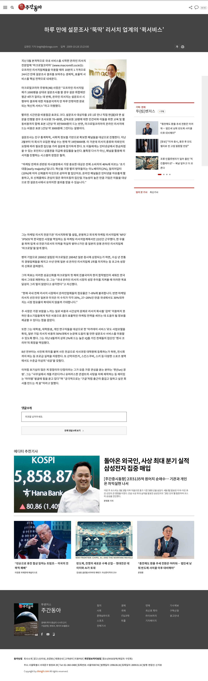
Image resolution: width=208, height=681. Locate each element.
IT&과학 (125, 615)
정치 (99, 605)
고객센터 (69, 659)
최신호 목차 (151, 610)
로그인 (203, 8)
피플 (123, 620)
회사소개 (28, 659)
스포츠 (100, 620)
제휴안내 (59, 659)
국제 (123, 610)
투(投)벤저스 (145, 111)
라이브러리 (151, 615)
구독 (162, 111)
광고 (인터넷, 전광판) (44, 659)
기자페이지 (151, 620)
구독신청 (174, 610)
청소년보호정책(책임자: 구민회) (117, 659)
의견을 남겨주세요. (34, 416)
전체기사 (101, 625)
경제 (123, 605)
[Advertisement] (66, 208)
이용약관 (79, 659)
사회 (99, 610)
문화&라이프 (103, 615)
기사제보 (174, 605)
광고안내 (174, 615)
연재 (148, 605)
